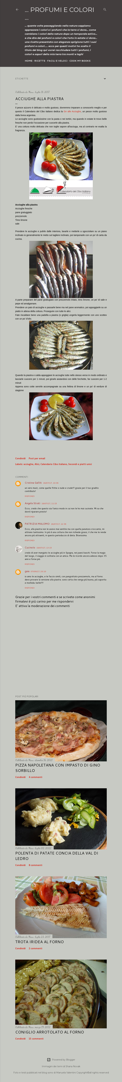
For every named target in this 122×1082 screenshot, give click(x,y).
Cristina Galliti (33, 482)
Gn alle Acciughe (72, 111)
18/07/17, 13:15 (44, 547)
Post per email (37, 458)
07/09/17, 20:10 (38, 571)
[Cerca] (105, 9)
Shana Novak (73, 1066)
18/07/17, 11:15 (49, 503)
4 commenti (35, 777)
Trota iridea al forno (39, 941)
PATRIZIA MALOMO (37, 523)
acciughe (28, 464)
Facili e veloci (57, 60)
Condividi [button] (20, 458)
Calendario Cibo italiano (54, 464)
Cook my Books (80, 60)
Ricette (39, 60)
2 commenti (35, 948)
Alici (37, 464)
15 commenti (36, 1039)
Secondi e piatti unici (80, 464)
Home (28, 60)
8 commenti (35, 865)
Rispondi (29, 496)
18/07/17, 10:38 (50, 483)
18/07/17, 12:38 (58, 524)
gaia (27, 571)
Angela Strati (32, 503)
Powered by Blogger (61, 1060)
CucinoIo (30, 547)
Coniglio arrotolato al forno (49, 1032)
